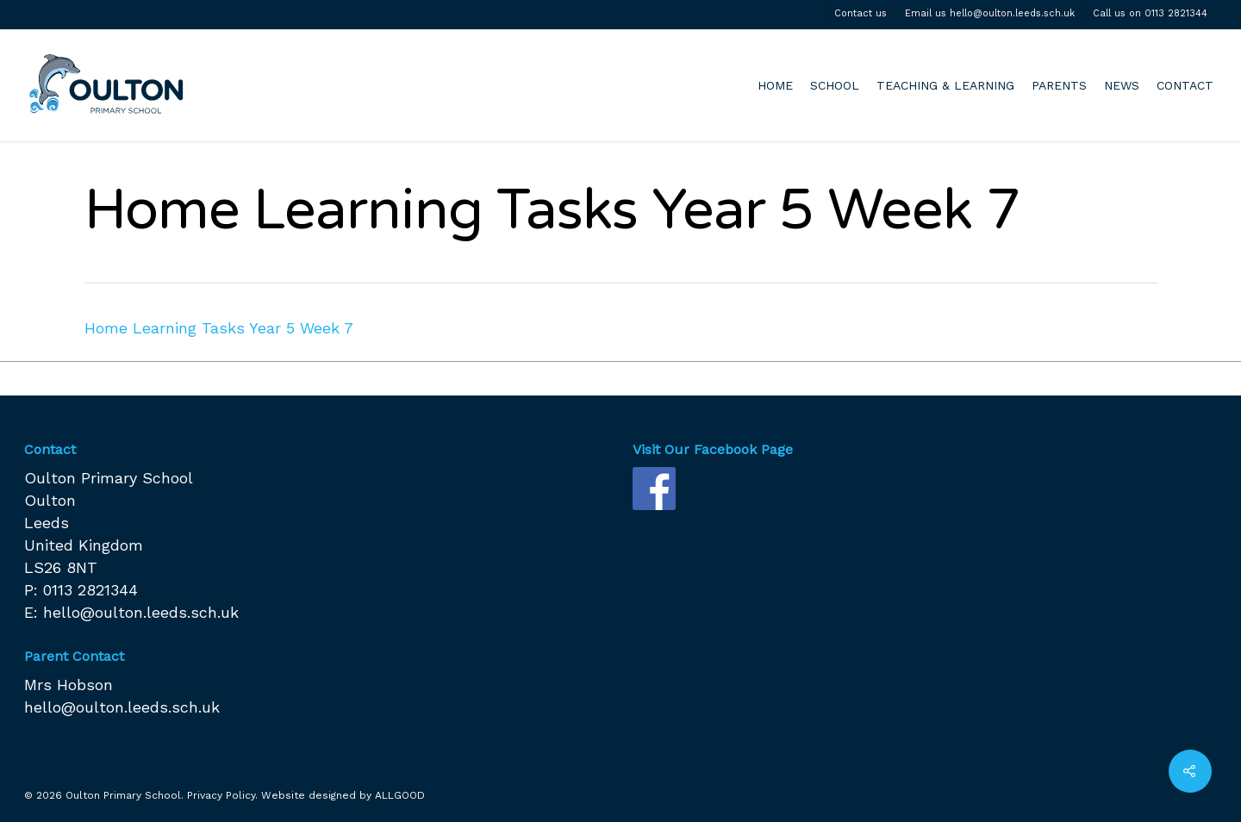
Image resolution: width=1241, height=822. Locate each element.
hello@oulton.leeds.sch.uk (141, 612)
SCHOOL (834, 85)
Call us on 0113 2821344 (1150, 13)
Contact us (860, 13)
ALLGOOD (400, 795)
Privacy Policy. (222, 795)
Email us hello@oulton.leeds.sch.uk (990, 13)
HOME (775, 85)
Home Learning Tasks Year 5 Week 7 (218, 328)
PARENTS (1059, 85)
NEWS (1121, 85)
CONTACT (1185, 85)
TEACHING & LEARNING (945, 85)
